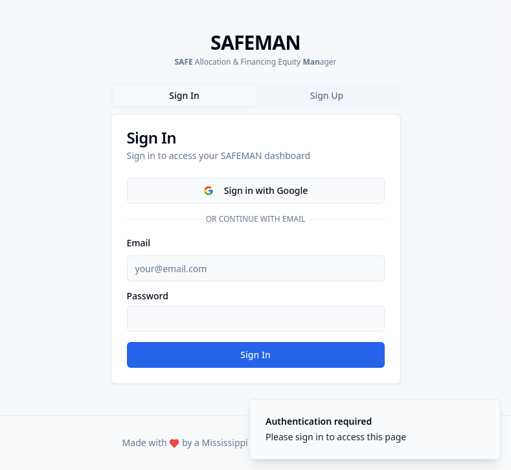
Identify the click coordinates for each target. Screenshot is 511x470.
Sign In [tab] (184, 95)
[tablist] (256, 96)
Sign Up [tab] (327, 95)
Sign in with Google (255, 190)
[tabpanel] (256, 249)
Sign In (255, 354)
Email (139, 243)
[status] (375, 429)
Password (147, 296)
